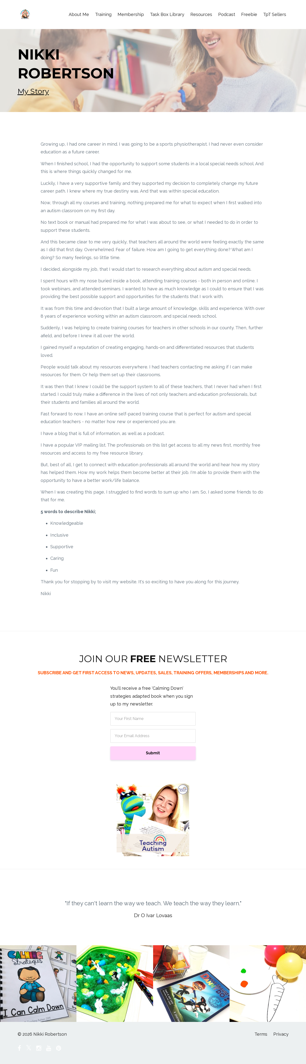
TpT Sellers (274, 14)
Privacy (281, 1034)
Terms (260, 1034)
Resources (201, 14)
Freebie (249, 14)
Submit (153, 753)
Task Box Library (167, 14)
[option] (153, 904)
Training (103, 14)
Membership (131, 14)
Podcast (226, 14)
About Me (79, 14)
